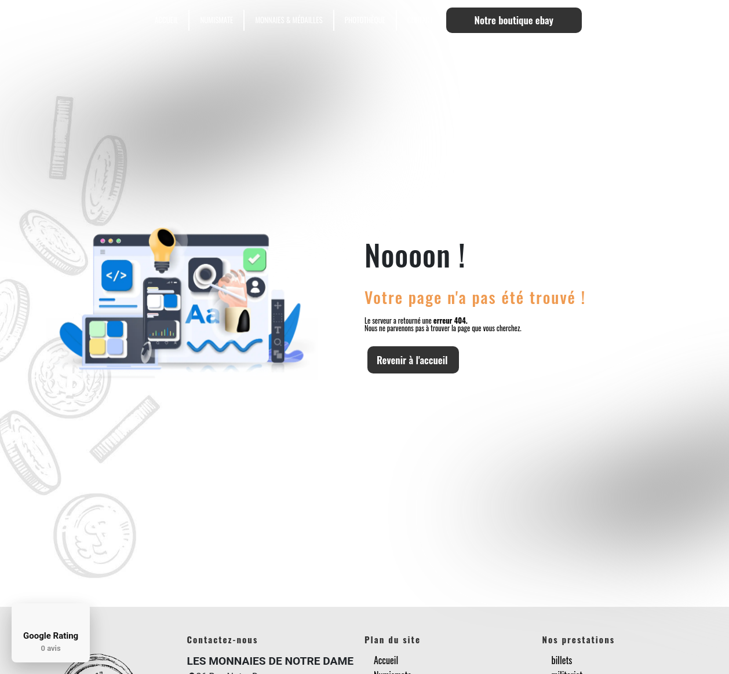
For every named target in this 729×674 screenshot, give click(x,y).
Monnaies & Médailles (288, 19)
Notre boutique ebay (514, 20)
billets (562, 660)
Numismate (216, 19)
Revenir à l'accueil (412, 360)
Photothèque (365, 19)
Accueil (166, 19)
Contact (420, 19)
